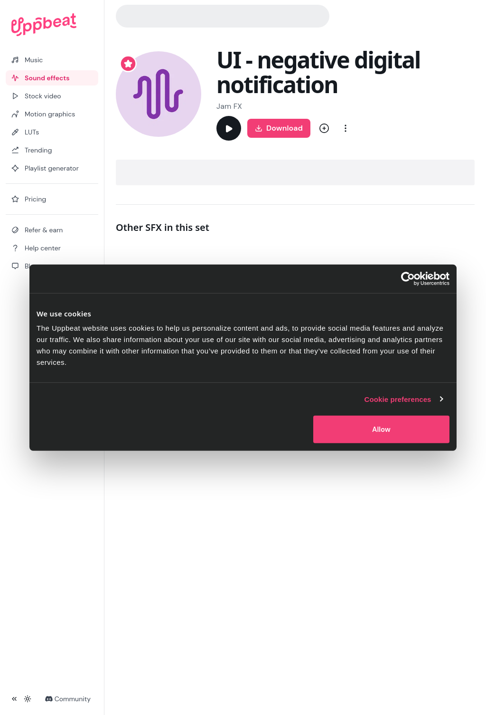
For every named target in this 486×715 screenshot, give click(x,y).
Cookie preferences (397, 399)
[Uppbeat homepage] (52, 24)
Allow (381, 429)
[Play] (228, 128)
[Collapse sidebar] (14, 698)
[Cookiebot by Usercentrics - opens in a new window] (407, 278)
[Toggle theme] (27, 698)
